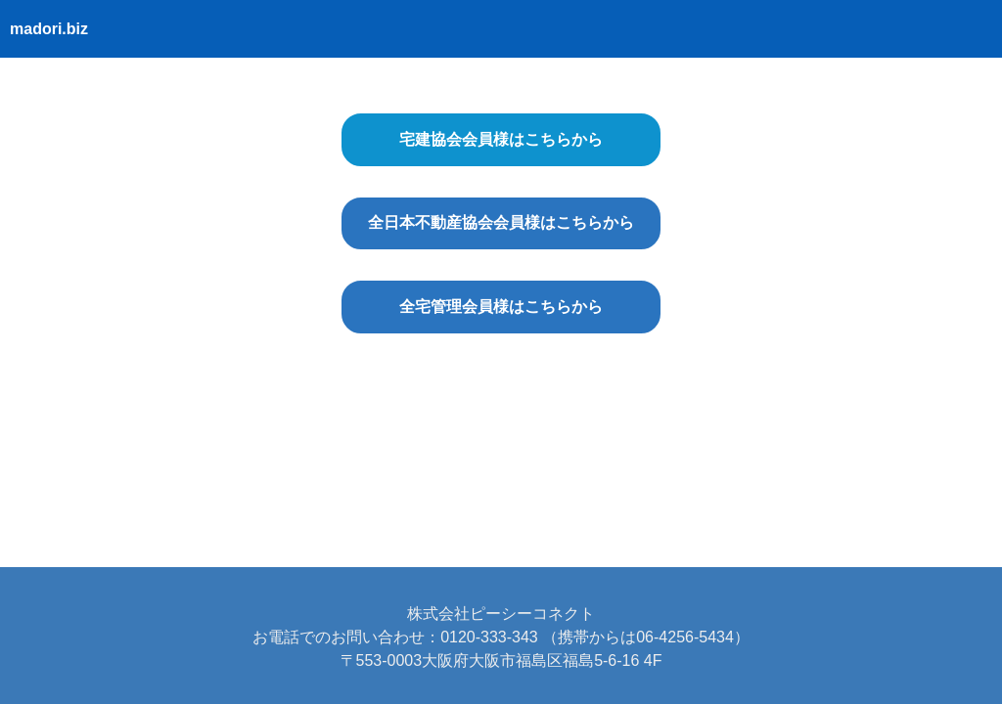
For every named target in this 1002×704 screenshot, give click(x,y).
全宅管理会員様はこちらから (501, 306)
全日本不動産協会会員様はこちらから (501, 222)
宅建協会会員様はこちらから (501, 139)
